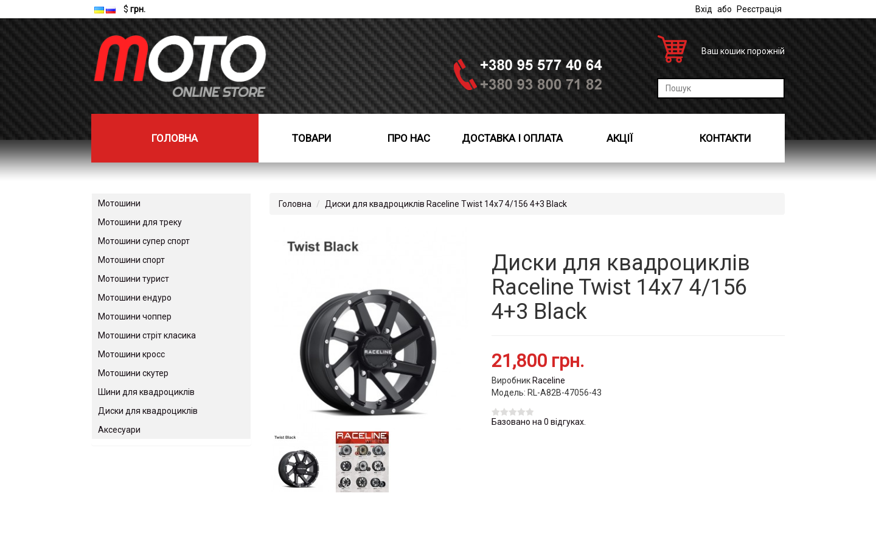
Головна (174, 138)
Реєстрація (759, 9)
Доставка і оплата (512, 138)
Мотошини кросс (131, 354)
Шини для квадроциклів (146, 392)
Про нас (409, 138)
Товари (312, 138)
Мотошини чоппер (135, 316)
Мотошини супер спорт (144, 241)
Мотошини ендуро (135, 297)
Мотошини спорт (131, 260)
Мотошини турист (133, 279)
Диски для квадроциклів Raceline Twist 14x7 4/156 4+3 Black (446, 204)
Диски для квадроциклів (148, 411)
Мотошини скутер (133, 373)
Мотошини (119, 203)
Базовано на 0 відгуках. (539, 422)
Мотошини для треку (140, 222)
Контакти (725, 138)
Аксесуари (119, 430)
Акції (620, 138)
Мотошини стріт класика (147, 335)
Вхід (703, 9)
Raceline (548, 380)
